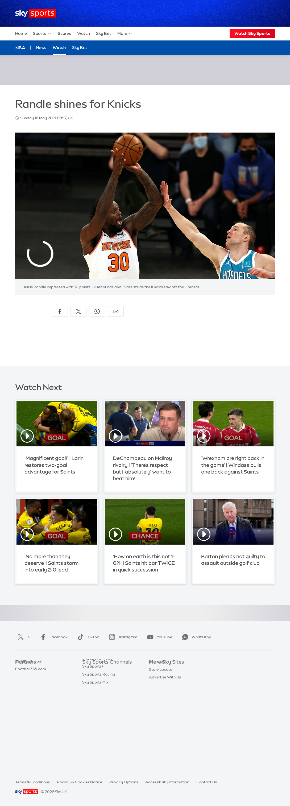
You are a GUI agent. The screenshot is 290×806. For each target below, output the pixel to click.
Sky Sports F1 (94, 710)
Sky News (157, 678)
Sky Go (155, 686)
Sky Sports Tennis (98, 718)
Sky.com (157, 670)
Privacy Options (123, 782)
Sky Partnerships (164, 710)
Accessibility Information (167, 782)
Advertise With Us (165, 733)
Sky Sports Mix (95, 757)
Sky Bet (103, 33)
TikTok (87, 637)
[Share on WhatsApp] (97, 311)
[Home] (35, 13)
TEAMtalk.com (28, 686)
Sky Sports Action (98, 726)
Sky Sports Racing (98, 749)
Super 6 (22, 678)
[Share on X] (78, 311)
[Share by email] (116, 311)
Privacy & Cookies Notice (79, 782)
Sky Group (158, 694)
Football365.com (30, 694)
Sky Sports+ (92, 741)
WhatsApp (195, 637)
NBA (20, 48)
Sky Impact (159, 718)
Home (21, 33)
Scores (64, 33)
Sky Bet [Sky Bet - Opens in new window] (79, 48)
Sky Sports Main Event (102, 670)
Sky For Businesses (166, 702)
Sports (42, 33)
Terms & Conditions (32, 782)
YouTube (158, 637)
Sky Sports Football (100, 686)
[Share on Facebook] (60, 311)
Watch (83, 33)
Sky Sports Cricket (98, 694)
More (124, 33)
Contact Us (206, 782)
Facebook (53, 637)
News (41, 48)
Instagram (122, 637)
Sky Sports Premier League (106, 678)
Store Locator (161, 726)
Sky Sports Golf (96, 702)
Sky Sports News (97, 733)
